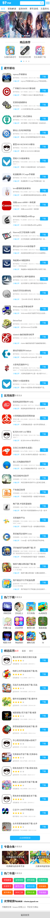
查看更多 (18, 396)
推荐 (17, 651)
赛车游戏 (34, 9)
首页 (3, 9)
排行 (31, 651)
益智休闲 (23, 9)
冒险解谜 (12, 9)
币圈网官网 (6, 907)
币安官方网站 (32, 907)
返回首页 (25, 915)
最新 (24, 651)
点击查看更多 (25, 838)
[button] (21, 61)
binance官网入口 (19, 907)
